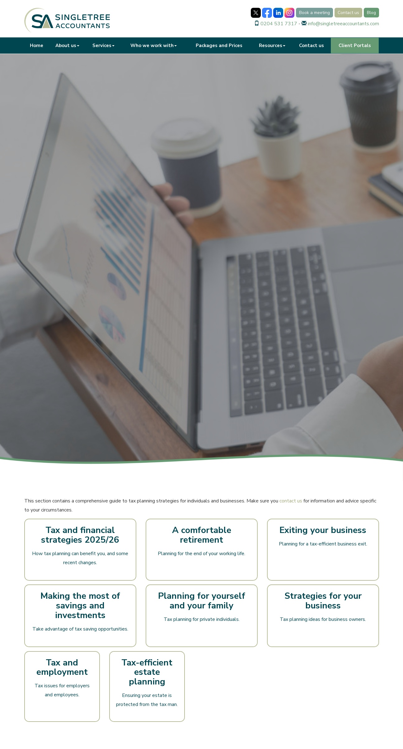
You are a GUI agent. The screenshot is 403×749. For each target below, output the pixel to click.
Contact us (348, 13)
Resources (272, 45)
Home (36, 45)
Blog (371, 13)
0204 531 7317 (278, 23)
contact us (290, 500)
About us (67, 45)
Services (103, 45)
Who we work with (153, 45)
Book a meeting (314, 13)
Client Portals (355, 45)
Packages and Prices (219, 45)
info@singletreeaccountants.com (343, 23)
